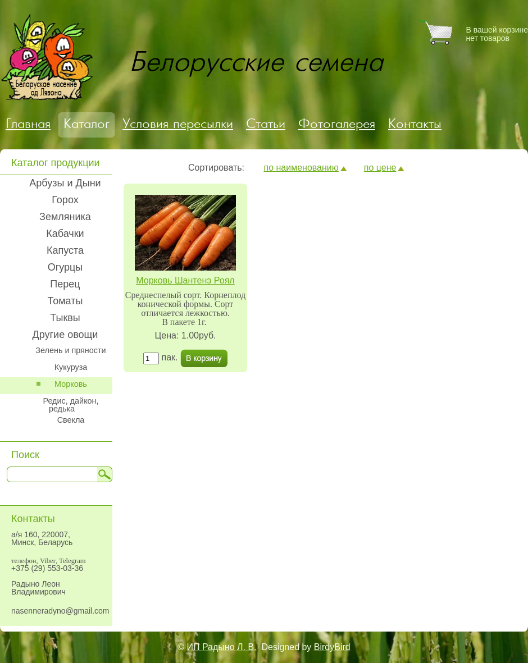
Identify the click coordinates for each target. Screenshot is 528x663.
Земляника (65, 216)
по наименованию (300, 167)
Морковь (70, 383)
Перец (65, 284)
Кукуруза (71, 367)
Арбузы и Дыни (65, 183)
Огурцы (65, 267)
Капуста (65, 250)
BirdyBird (332, 647)
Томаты (65, 301)
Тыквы (65, 317)
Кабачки (65, 233)
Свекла (71, 419)
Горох (65, 199)
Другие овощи (65, 334)
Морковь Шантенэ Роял (185, 280)
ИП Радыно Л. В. (222, 647)
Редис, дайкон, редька (70, 404)
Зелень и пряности (70, 350)
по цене (380, 167)
